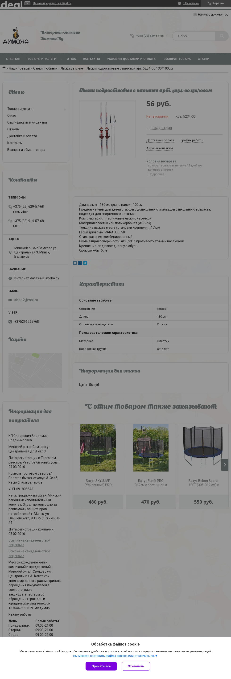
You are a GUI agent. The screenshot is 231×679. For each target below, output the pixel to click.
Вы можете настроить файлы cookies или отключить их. (114, 656)
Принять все (101, 666)
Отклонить (136, 666)
